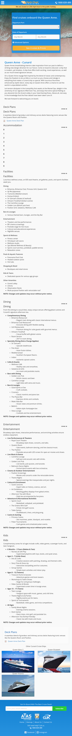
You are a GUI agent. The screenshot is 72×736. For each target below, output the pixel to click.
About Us (38, 722)
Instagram (42, 732)
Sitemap (29, 722)
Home (22, 722)
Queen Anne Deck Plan (15, 121)
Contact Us (48, 722)
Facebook (29, 732)
